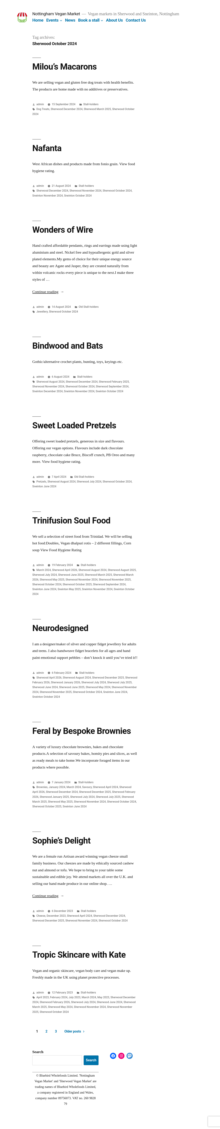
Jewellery (42, 311)
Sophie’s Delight (61, 841)
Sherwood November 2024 (85, 190)
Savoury (87, 787)
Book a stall (89, 20)
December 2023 (56, 915)
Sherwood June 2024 (45, 687)
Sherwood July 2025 (119, 682)
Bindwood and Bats (67, 346)
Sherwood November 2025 (115, 579)
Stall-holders (91, 104)
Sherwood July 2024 (89, 481)
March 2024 (43, 570)
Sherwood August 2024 (50, 381)
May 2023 (103, 997)
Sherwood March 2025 (97, 109)
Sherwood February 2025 (114, 381)
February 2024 (58, 997)
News (70, 20)
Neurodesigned (60, 628)
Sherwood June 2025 (71, 574)
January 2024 (57, 787)
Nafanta (47, 148)
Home (37, 20)
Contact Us (136, 20)
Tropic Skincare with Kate (79, 955)
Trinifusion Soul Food (71, 521)
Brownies (42, 787)
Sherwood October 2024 (117, 190)
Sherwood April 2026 (64, 570)
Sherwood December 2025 (108, 677)
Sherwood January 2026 (65, 682)
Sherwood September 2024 (112, 386)
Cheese (40, 915)
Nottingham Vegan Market (56, 13)
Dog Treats (43, 109)
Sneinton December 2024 (47, 391)
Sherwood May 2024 (98, 687)
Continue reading (48, 291)
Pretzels (41, 481)
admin (40, 104)
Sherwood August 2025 (122, 570)
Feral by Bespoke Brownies (81, 731)
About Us (114, 20)
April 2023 (42, 997)
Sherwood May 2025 (52, 579)
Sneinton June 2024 (44, 486)
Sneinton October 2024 (78, 195)
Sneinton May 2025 (69, 589)
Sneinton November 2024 (47, 195)
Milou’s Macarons (64, 67)
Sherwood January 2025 (54, 796)
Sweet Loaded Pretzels (74, 425)
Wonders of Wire (62, 230)
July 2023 (74, 997)
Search (37, 1051)
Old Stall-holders (89, 306)
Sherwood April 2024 (105, 787)
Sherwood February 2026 (55, 1002)
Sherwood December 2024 (66, 109)
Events (52, 20)
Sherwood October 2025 (77, 584)
